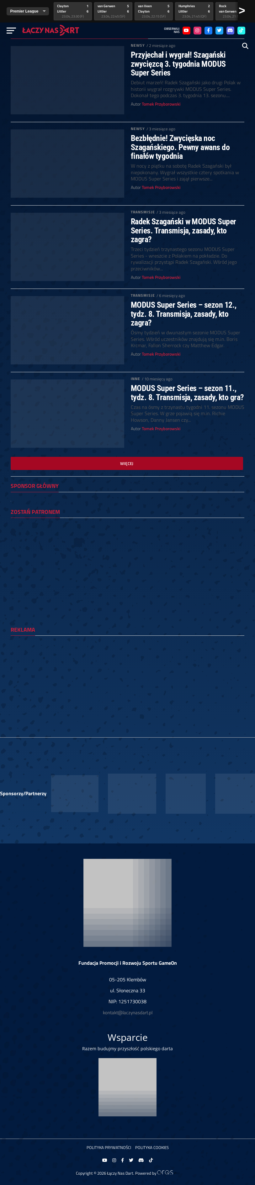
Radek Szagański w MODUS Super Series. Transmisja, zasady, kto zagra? (183, 230)
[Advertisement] (127, 684)
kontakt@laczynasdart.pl (127, 1012)
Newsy (138, 45)
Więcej (127, 463)
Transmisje (143, 212)
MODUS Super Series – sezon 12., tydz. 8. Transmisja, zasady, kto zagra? (183, 313)
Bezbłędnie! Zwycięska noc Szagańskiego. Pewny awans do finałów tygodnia (180, 147)
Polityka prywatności (109, 1147)
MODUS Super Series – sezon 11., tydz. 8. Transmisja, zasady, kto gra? (187, 392)
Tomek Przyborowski (161, 104)
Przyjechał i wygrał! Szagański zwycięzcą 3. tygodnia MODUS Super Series (178, 63)
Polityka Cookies (152, 1147)
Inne (135, 379)
